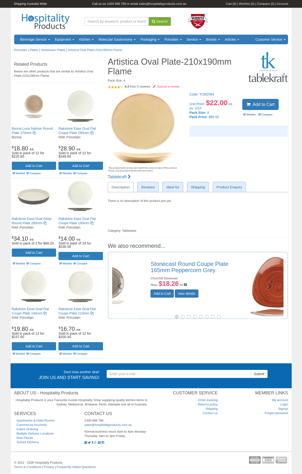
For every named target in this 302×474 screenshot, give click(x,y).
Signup (283, 408)
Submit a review (166, 86)
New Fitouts (25, 438)
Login (284, 404)
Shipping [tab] (198, 187)
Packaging (150, 39)
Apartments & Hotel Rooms (36, 420)
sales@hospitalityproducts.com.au (162, 4)
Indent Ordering (27, 429)
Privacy (49, 467)
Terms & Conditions (27, 467)
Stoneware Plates (53, 50)
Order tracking (208, 400)
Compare (266, 4)
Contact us (210, 413)
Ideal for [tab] (172, 187)
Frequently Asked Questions (76, 467)
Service (194, 39)
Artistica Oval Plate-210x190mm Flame (95, 50)
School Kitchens (28, 442)
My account (280, 400)
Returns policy (208, 404)
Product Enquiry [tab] (229, 187)
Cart (231, 4)
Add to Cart (33, 166)
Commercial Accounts (32, 425)
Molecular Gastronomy (117, 39)
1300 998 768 (116, 4)
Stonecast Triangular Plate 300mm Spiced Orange (230, 267)
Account (282, 4)
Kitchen (86, 39)
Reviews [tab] (148, 187)
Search (160, 21)
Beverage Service (35, 39)
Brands (213, 39)
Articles (232, 39)
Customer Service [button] (270, 39)
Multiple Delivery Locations (35, 433)
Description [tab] (121, 187)
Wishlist (246, 4)
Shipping (212, 408)
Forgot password (276, 413)
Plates (34, 50)
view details (222, 293)
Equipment (64, 39)
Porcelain (173, 39)
